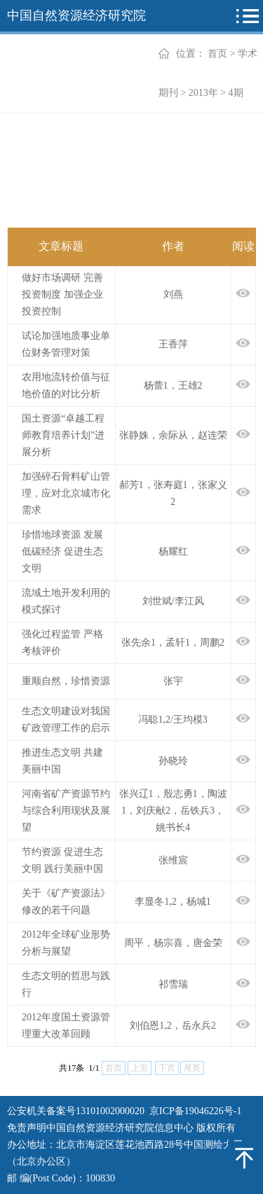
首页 (217, 53)
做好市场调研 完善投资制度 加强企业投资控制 (62, 294)
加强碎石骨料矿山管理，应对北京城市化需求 (66, 493)
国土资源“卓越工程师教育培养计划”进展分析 (63, 435)
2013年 (203, 93)
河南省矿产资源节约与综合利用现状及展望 (66, 811)
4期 (236, 93)
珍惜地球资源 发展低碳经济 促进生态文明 (62, 551)
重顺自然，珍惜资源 (66, 681)
